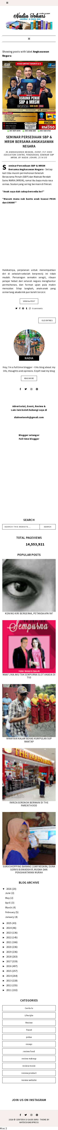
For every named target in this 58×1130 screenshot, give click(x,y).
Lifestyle (29, 1015)
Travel (29, 1029)
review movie (29, 1065)
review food (29, 1051)
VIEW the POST (29, 301)
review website (29, 1080)
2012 (9, 985)
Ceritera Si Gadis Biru (27, 1119)
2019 (9, 951)
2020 (9, 946)
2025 (9, 923)
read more (29, 378)
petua (29, 1037)
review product (28, 1073)
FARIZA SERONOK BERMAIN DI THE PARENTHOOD (29, 804)
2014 (9, 975)
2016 (9, 966)
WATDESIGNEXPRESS (29, 1122)
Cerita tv (29, 1008)
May (7, 897)
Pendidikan (32, 154)
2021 (9, 942)
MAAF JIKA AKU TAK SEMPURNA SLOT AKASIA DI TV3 (29, 676)
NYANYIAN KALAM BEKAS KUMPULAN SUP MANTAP (29, 740)
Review (29, 1022)
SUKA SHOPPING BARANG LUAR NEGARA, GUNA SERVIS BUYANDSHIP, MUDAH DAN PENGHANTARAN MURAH (29, 869)
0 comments (36, 308)
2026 (9, 888)
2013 (9, 980)
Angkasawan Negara (21, 152)
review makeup (29, 1058)
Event (38, 152)
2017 (9, 961)
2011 (9, 990)
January (9, 916)
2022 (9, 937)
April (8, 902)
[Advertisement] (29, 238)
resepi (29, 1044)
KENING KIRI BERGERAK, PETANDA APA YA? (29, 613)
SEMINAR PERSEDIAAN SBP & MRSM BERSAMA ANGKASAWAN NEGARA (29, 141)
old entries (47, 320)
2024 (9, 927)
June (8, 893)
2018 (9, 956)
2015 (9, 970)
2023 (9, 932)
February (10, 912)
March (9, 907)
